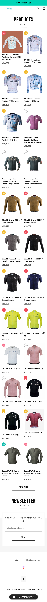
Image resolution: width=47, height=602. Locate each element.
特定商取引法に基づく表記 (31, 560)
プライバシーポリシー (14, 560)
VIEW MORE (23, 486)
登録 (23, 537)
